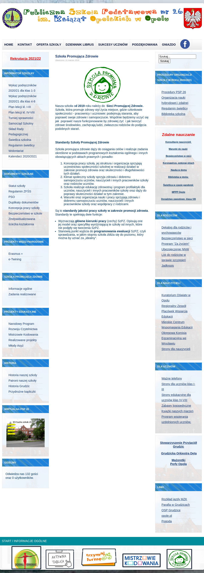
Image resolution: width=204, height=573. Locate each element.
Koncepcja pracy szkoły (24, 208)
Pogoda (167, 521)
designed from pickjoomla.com (102, 556)
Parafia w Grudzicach (176, 504)
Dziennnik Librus (80, 44)
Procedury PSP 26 (174, 92)
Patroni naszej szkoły (22, 380)
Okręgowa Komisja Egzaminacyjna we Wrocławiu (174, 338)
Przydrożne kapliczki (22, 391)
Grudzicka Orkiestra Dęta (179, 453)
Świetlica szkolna (19, 139)
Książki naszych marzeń (177, 411)
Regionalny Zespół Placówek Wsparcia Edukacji (174, 311)
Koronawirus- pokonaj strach (178, 163)
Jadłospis (168, 265)
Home (8, 44)
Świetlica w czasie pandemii (178, 185)
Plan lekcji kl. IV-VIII (21, 112)
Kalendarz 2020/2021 (22, 156)
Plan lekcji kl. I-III (19, 107)
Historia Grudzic (19, 386)
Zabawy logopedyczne (176, 405)
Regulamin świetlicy (21, 145)
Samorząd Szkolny (20, 123)
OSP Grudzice (171, 510)
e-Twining (14, 259)
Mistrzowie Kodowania (23, 334)
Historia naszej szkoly (22, 375)
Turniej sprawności (20, 118)
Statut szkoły (16, 186)
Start (6, 541)
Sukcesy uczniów (113, 44)
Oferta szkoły (48, 44)
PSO (11, 197)
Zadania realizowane (22, 294)
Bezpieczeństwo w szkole (25, 213)
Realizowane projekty (22, 340)
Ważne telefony (172, 378)
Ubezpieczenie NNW (175, 249)
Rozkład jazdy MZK (174, 499)
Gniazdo (169, 44)
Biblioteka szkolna (173, 114)
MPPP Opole (178, 192)
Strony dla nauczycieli (176, 349)
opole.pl (167, 515)
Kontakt (25, 44)
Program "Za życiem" (175, 243)
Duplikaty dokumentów (23, 202)
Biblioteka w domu (178, 177)
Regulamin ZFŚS (19, 191)
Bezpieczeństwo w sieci (178, 156)
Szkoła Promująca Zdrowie (76, 56)
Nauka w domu (178, 170)
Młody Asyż (16, 345)
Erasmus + (15, 253)
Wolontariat (16, 151)
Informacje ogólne (20, 288)
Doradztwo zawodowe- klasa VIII (178, 199)
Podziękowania (145, 44)
